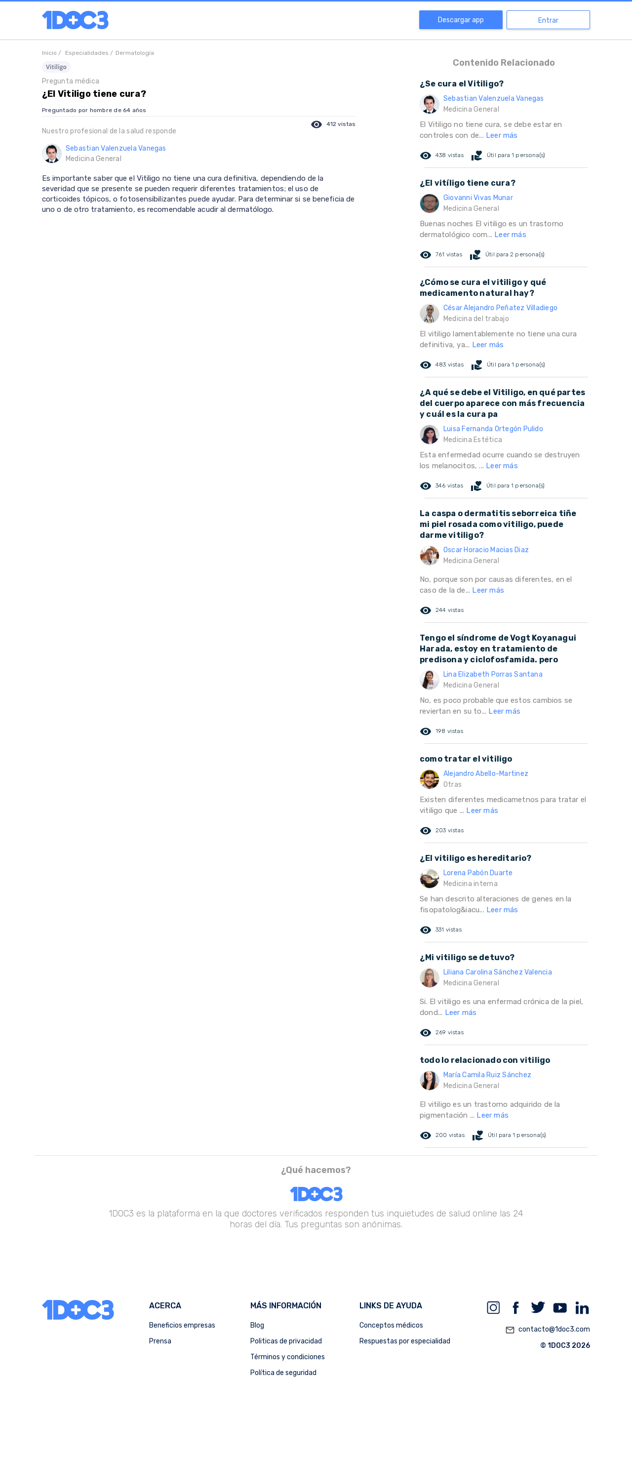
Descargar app (461, 20)
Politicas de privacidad (286, 1341)
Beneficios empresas (182, 1325)
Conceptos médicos (391, 1325)
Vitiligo (56, 67)
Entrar (548, 20)
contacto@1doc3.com (547, 1330)
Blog (257, 1325)
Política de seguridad (283, 1373)
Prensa (160, 1341)
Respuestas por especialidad (404, 1341)
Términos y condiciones (287, 1357)
